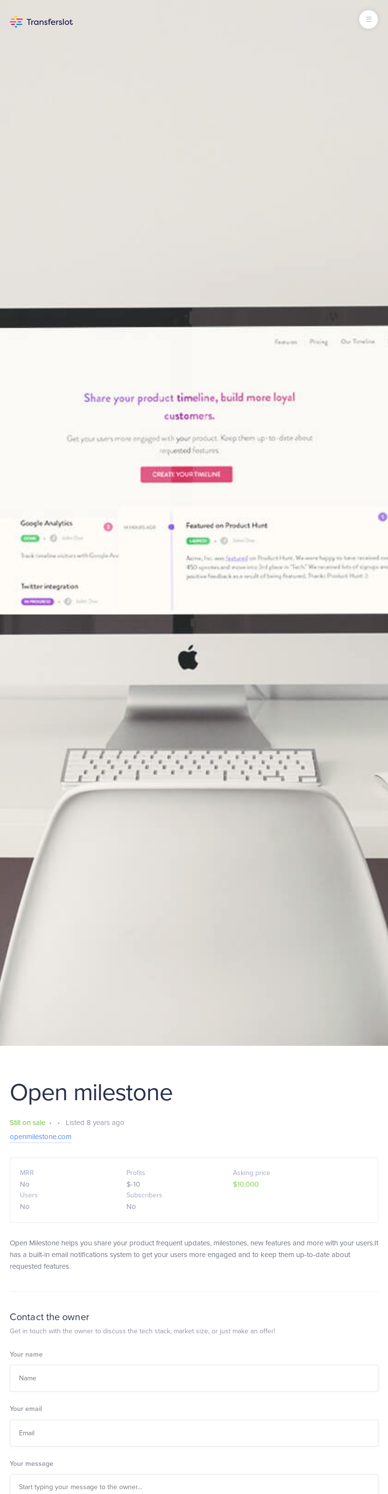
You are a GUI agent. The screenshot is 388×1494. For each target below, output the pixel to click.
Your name (26, 1354)
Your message (31, 1464)
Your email (26, 1409)
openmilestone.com (40, 1136)
